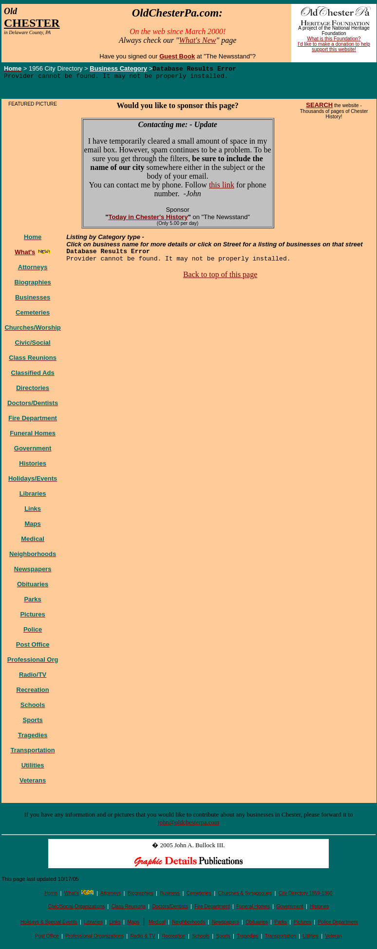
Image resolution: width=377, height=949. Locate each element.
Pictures (302, 924)
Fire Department (212, 909)
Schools (200, 938)
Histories (319, 909)
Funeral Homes (252, 909)
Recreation (173, 938)
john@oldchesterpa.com (188, 824)
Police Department (338, 924)
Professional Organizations (94, 938)
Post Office (47, 938)
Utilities (311, 938)
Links (114, 924)
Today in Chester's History (148, 219)
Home (50, 895)
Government (290, 909)
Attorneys (110, 895)
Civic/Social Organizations (76, 909)
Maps (133, 924)
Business (170, 895)
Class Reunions (129, 909)
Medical (157, 924)
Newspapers (225, 924)
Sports (223, 938)
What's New (197, 40)
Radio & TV (143, 938)
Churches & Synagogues (245, 895)
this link (221, 187)
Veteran (333, 938)
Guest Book (177, 56)
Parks (281, 924)
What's (71, 895)
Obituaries (256, 924)
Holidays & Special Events (48, 924)
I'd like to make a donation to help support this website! (334, 46)
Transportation (280, 938)
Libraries (93, 924)
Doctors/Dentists (170, 909)
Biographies (140, 895)
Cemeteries (199, 895)
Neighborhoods (188, 924)
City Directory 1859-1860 (306, 895)
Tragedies (247, 938)
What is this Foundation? (334, 38)
